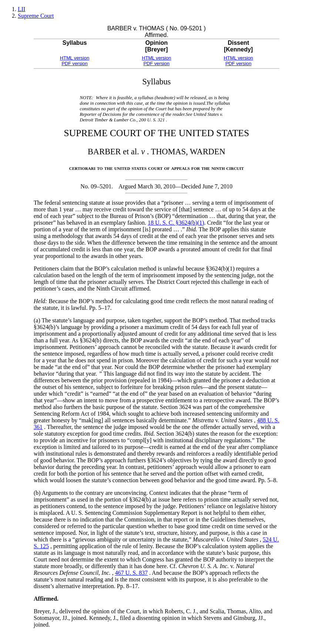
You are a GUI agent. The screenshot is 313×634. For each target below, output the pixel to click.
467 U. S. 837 (131, 573)
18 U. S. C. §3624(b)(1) (176, 222)
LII (21, 9)
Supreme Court (36, 16)
